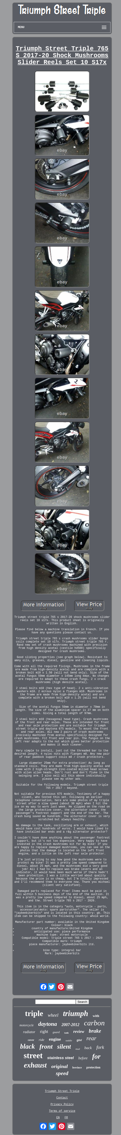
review (78, 1031)
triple (34, 1013)
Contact (62, 1097)
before (83, 1058)
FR (66, 1117)
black (27, 1046)
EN (57, 1117)
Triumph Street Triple (62, 1091)
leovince (77, 1067)
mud (77, 1048)
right (44, 1031)
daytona (47, 1024)
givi (79, 1040)
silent (64, 1046)
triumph (75, 1013)
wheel (53, 1015)
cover (31, 1040)
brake (95, 1031)
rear (91, 1038)
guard (56, 1032)
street (33, 1055)
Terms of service (62, 1111)
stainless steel (60, 1058)
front (46, 1046)
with (96, 1016)
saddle (68, 1040)
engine (55, 1039)
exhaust (35, 1065)
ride (41, 1040)
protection (93, 1067)
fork (100, 1047)
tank (66, 1033)
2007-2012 (70, 1024)
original (59, 1066)
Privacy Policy (62, 1104)
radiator (29, 1032)
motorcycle (26, 1025)
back (88, 1048)
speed (62, 1073)
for (96, 1056)
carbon (94, 1023)
